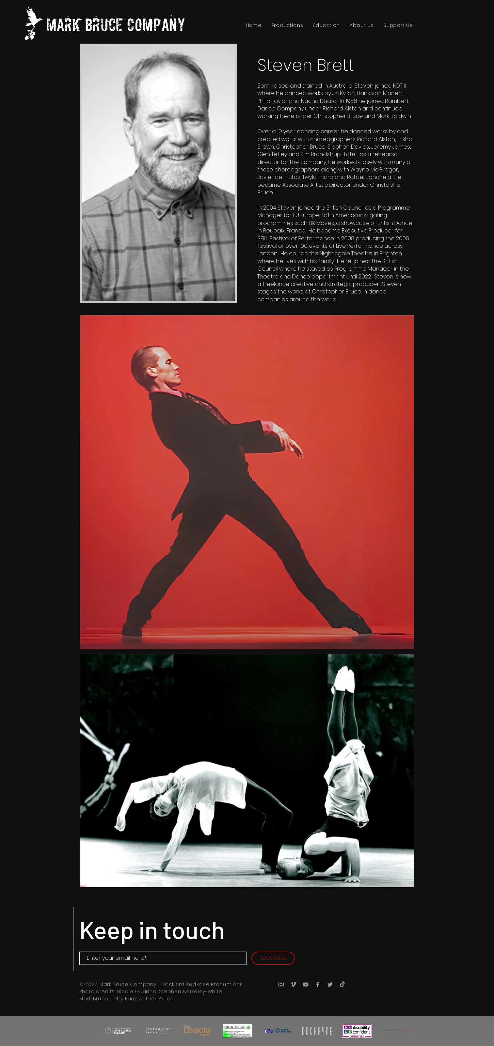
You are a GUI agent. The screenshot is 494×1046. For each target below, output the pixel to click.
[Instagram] (281, 984)
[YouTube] (305, 984)
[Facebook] (317, 984)
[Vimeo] (293, 984)
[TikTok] (342, 984)
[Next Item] (405, 1030)
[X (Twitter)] (330, 984)
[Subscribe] (273, 958)
